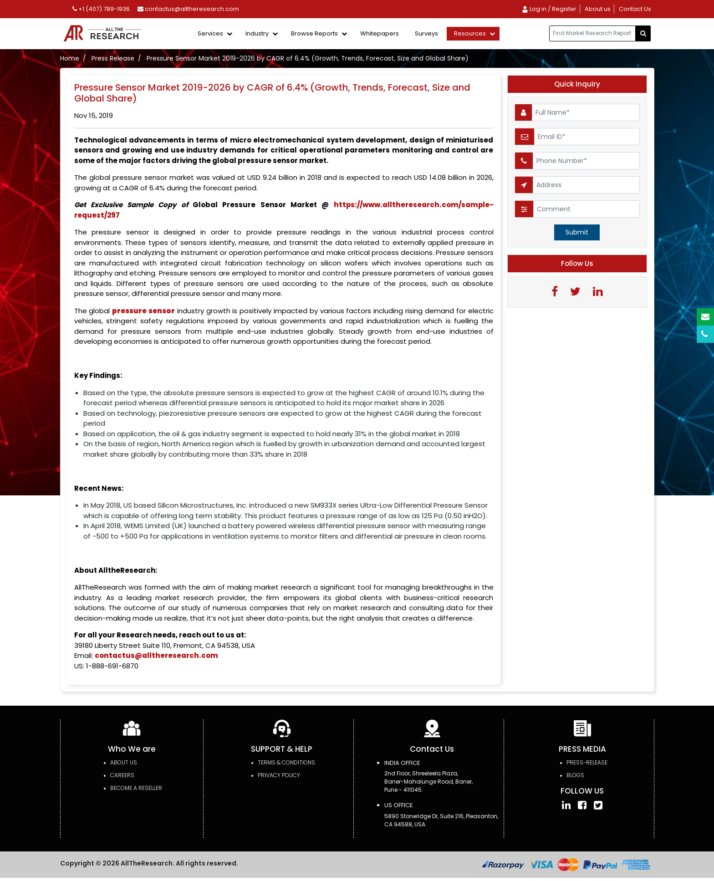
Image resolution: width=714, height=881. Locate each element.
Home (69, 58)
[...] (592, 33)
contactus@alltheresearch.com (188, 9)
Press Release (113, 58)
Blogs (575, 775)
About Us (123, 762)
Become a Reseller (136, 788)
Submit (577, 232)
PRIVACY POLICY (279, 775)
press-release (586, 762)
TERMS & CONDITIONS (286, 762)
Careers (122, 775)
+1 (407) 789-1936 (101, 9)
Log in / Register (548, 9)
